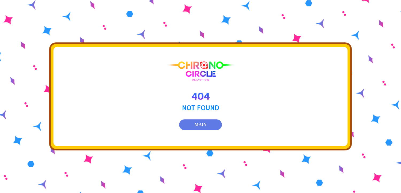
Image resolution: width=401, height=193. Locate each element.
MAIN (200, 125)
